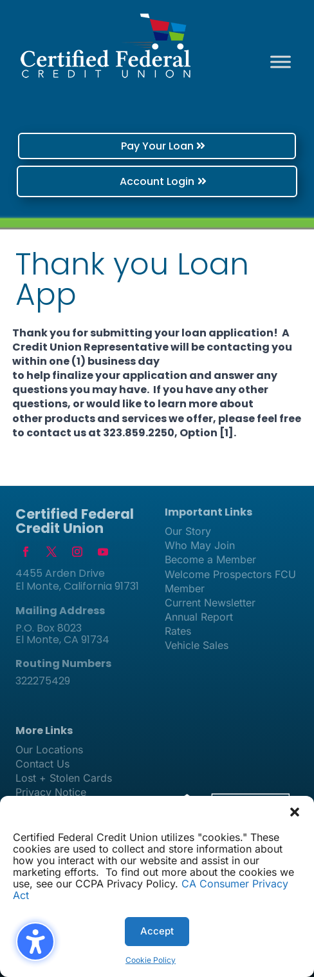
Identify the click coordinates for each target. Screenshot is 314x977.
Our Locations (49, 749)
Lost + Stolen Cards (63, 777)
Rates (178, 630)
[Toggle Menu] (280, 61)
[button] (294, 812)
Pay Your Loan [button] (157, 146)
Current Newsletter (210, 602)
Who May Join (200, 545)
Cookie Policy (150, 960)
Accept (157, 931)
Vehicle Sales (196, 645)
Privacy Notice (50, 792)
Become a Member (210, 559)
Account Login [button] (157, 181)
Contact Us (42, 763)
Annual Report (199, 616)
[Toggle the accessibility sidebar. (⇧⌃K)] (35, 941)
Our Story (188, 531)
